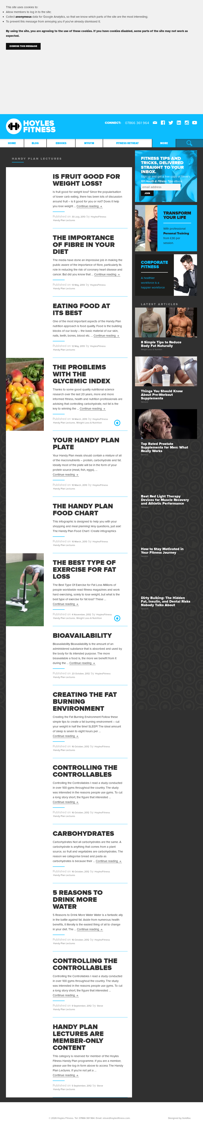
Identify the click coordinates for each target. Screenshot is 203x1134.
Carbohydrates (83, 833)
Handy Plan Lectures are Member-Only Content (78, 1037)
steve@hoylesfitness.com (116, 1118)
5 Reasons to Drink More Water (78, 899)
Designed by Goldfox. (179, 1118)
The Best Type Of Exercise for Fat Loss (84, 569)
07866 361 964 (87, 1118)
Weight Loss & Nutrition (89, 422)
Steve (100, 1005)
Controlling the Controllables (85, 771)
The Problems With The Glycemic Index (81, 374)
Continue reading (90, 206)
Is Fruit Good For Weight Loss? (86, 180)
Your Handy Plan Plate (86, 443)
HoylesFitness (98, 216)
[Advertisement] (101, 79)
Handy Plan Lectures (64, 220)
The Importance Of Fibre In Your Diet (84, 245)
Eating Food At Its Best (81, 309)
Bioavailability (82, 635)
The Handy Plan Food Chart (83, 509)
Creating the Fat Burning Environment (85, 701)
